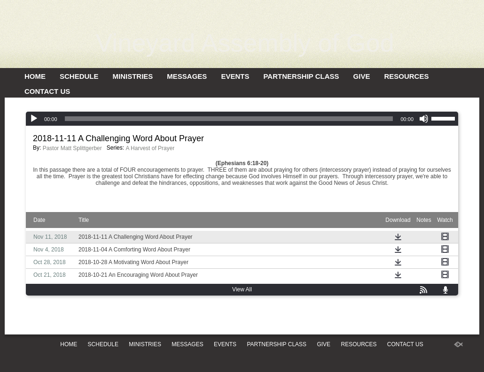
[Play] (34, 118)
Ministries (133, 76)
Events (235, 76)
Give (361, 76)
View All (242, 289)
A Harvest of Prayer (149, 148)
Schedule (79, 76)
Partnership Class (301, 76)
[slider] (229, 118)
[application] (242, 119)
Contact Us (47, 91)
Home (35, 76)
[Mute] (424, 118)
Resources (406, 76)
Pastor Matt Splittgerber (72, 148)
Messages (187, 76)
